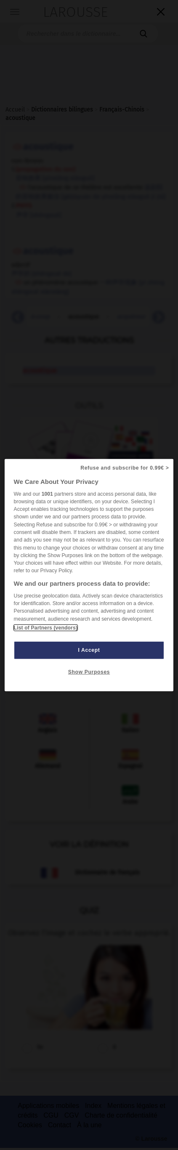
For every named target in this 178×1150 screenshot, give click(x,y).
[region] (89, 575)
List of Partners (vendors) (45, 628)
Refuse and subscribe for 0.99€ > (124, 467)
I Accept (89, 650)
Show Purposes (89, 672)
